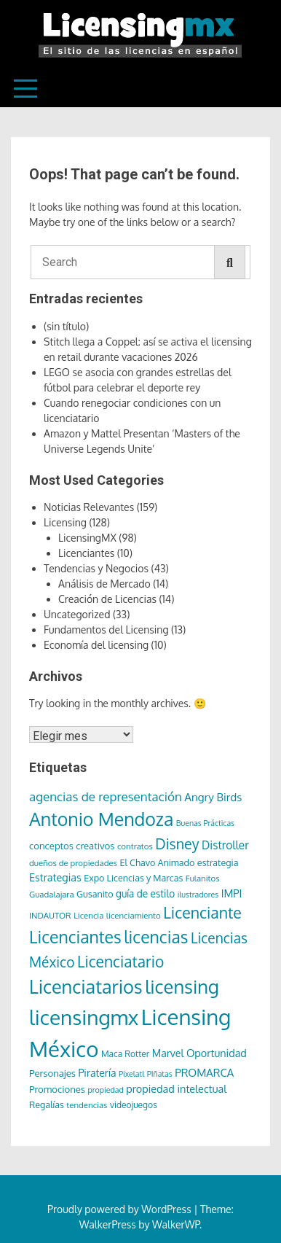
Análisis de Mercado (104, 583)
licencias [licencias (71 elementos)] (156, 936)
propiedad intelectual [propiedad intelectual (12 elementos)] (176, 1088)
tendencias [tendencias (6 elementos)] (86, 1104)
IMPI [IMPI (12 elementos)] (231, 893)
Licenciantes (86, 553)
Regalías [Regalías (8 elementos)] (46, 1104)
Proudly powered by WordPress (120, 1209)
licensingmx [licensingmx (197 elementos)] (83, 1017)
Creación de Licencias (107, 599)
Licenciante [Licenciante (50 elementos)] (202, 912)
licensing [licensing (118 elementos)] (182, 986)
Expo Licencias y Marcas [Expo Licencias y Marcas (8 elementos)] (133, 878)
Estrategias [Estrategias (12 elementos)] (55, 877)
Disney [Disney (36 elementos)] (177, 844)
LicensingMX (87, 537)
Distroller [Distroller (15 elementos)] (225, 845)
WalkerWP (175, 1224)
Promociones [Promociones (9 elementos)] (57, 1089)
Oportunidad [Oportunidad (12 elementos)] (216, 1052)
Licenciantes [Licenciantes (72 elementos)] (75, 936)
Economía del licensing (96, 645)
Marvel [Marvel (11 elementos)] (168, 1053)
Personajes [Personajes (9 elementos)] (52, 1073)
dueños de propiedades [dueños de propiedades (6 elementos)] (73, 862)
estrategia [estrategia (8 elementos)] (218, 862)
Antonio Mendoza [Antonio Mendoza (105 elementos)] (101, 818)
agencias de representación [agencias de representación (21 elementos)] (105, 796)
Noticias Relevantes (89, 507)
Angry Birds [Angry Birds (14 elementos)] (213, 797)
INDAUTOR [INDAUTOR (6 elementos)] (50, 915)
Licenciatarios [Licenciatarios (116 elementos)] (86, 986)
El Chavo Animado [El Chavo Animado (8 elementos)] (156, 862)
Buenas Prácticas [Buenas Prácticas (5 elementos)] (205, 823)
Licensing (65, 522)
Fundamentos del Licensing (106, 629)
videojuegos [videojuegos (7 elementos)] (133, 1104)
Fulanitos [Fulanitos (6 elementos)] (203, 878)
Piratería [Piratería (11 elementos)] (97, 1073)
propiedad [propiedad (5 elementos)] (106, 1090)
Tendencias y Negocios (96, 568)
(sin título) (66, 326)
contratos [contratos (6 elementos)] (135, 846)
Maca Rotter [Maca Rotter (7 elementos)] (125, 1053)
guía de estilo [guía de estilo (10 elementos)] (145, 893)
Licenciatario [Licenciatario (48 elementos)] (120, 961)
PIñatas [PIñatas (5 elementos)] (160, 1074)
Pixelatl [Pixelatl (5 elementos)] (131, 1074)
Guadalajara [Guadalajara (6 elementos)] (51, 894)
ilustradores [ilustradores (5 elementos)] (198, 894)
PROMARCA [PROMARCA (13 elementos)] (204, 1073)
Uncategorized (77, 614)
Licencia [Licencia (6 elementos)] (88, 915)
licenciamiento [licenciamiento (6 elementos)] (133, 915)
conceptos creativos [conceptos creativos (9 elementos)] (71, 845)
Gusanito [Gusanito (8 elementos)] (94, 894)
